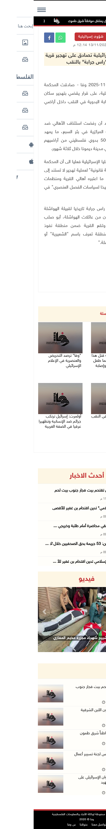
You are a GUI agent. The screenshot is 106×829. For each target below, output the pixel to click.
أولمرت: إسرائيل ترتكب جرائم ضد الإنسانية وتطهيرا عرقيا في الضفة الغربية (26, 421)
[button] (11, 612)
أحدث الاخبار (53, 476)
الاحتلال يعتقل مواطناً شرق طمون (55, 21)
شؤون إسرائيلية (57, 37)
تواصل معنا (65, 825)
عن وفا (38, 825)
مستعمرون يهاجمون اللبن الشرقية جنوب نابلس (73, 713)
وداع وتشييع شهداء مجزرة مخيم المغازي (52, 638)
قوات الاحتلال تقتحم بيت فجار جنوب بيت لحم (57, 490)
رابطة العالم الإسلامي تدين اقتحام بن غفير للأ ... (56, 561)
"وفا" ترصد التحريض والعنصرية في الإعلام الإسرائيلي (30, 360)
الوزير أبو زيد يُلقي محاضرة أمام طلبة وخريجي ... (57, 526)
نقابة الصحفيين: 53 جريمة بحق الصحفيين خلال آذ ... (53, 544)
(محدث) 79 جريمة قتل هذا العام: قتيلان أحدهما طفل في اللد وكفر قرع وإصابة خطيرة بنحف (79, 363)
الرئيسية (85, 37)
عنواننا (50, 825)
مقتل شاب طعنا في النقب (79, 416)
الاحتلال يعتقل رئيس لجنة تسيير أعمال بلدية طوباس (70, 757)
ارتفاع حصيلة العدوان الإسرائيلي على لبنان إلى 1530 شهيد (72, 780)
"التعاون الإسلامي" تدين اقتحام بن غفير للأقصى (56, 508)
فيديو (53, 579)
